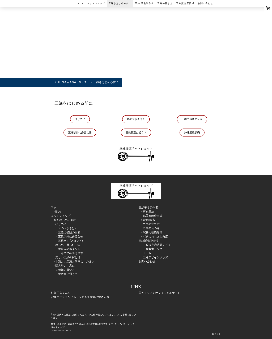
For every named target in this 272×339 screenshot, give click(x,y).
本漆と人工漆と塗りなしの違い (74, 261)
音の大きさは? (67, 228)
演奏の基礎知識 (152, 232)
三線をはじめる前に (119, 3)
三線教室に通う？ (136, 132)
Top (80, 3)
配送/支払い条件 (104, 324)
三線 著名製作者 (144, 3)
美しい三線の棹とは (67, 257)
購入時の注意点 (65, 265)
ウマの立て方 (151, 224)
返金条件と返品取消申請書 (81, 324)
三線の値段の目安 (192, 119)
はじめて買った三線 (67, 244)
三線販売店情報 (185, 3)
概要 (53, 324)
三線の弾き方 (165, 3)
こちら (114, 314)
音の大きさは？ (136, 119)
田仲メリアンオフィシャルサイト (159, 292)
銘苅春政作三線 (152, 215)
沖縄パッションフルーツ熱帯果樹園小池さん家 (80, 297)
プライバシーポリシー (125, 324)
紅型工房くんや (60, 292)
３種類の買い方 (65, 269)
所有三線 (148, 211)
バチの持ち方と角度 (155, 236)
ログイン (216, 334)
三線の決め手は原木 (70, 253)
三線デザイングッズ (155, 257)
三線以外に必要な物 (80, 132)
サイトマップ (58, 327)
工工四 (147, 253)
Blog (58, 211)
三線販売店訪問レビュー (158, 244)
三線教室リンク (152, 249)
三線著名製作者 (148, 207)
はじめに (80, 119)
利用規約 (61, 324)
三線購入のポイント (67, 249)
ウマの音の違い (152, 228)
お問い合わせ (205, 3)
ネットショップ (96, 3)
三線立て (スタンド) (70, 240)
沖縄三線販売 (192, 132)
